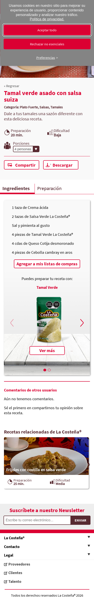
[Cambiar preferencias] (47, 57)
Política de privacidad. (47, 19)
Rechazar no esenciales (47, 44)
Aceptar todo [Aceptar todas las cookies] (47, 30)
